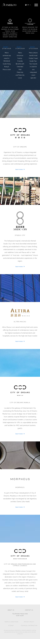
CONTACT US (29, 610)
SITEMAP (11, 626)
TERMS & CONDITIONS (11, 622)
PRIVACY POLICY (29, 622)
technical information (29, 626)
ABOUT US (11, 610)
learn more (20, 170)
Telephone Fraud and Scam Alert (20, 615)
